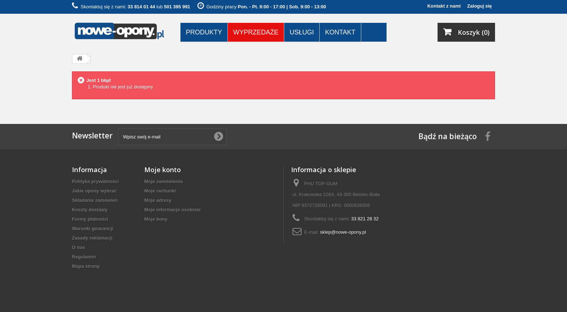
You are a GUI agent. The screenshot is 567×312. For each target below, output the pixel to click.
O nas (78, 247)
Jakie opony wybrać (94, 191)
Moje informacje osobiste (172, 209)
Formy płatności (90, 219)
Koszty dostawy (89, 209)
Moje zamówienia (163, 181)
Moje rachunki (160, 191)
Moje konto (162, 169)
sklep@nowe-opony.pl (343, 232)
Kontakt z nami (444, 6)
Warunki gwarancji (92, 228)
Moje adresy (157, 200)
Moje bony (155, 219)
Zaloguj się (479, 6)
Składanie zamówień (95, 200)
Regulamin (84, 256)
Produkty (204, 32)
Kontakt (340, 32)
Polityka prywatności (95, 181)
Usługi (302, 32)
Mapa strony (86, 266)
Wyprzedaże (255, 32)
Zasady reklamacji (92, 238)
